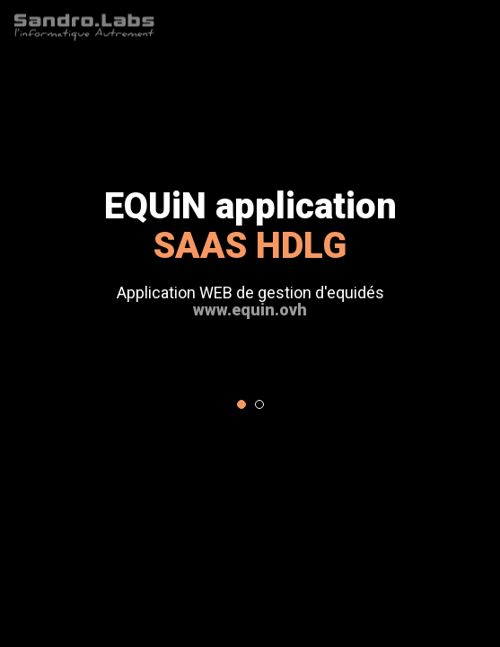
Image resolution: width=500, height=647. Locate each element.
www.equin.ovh (250, 309)
